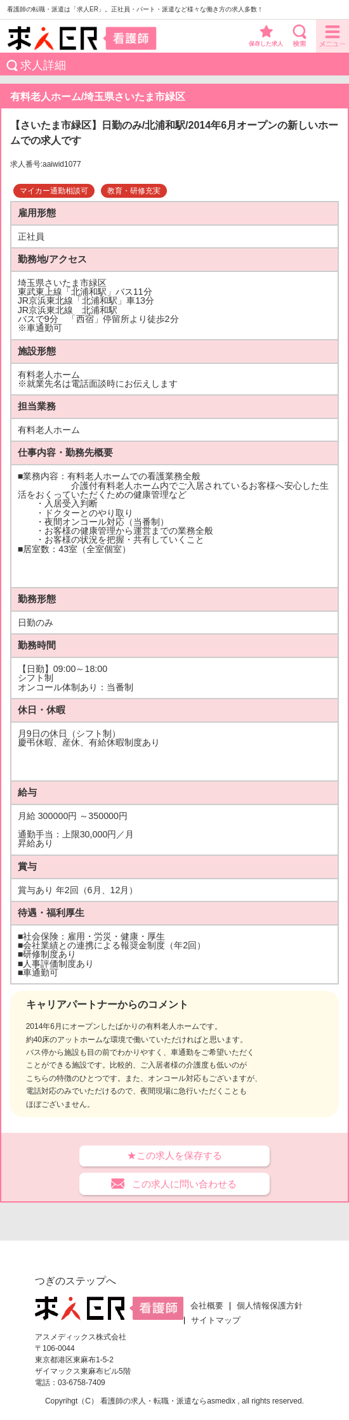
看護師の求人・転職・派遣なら (153, 1401)
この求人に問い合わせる (184, 1183)
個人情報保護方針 (270, 1305)
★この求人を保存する (174, 1155)
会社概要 (206, 1305)
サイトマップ (215, 1320)
